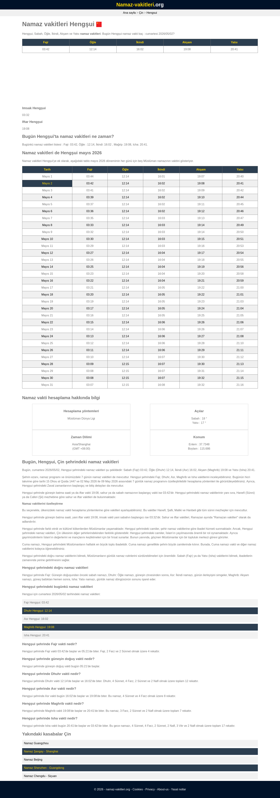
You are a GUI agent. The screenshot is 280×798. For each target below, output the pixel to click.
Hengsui (151, 12)
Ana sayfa (129, 12)
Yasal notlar (178, 789)
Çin (141, 12)
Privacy (150, 789)
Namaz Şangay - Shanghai (41, 751)
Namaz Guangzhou (36, 743)
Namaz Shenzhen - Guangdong (44, 767)
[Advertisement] (129, 78)
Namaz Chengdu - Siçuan (40, 776)
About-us (163, 789)
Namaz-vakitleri (135, 4)
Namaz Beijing (33, 759)
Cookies (137, 789)
